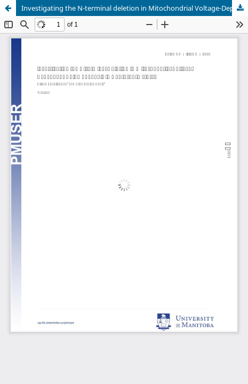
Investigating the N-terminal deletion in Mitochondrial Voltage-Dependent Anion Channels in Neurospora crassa (134, 8)
